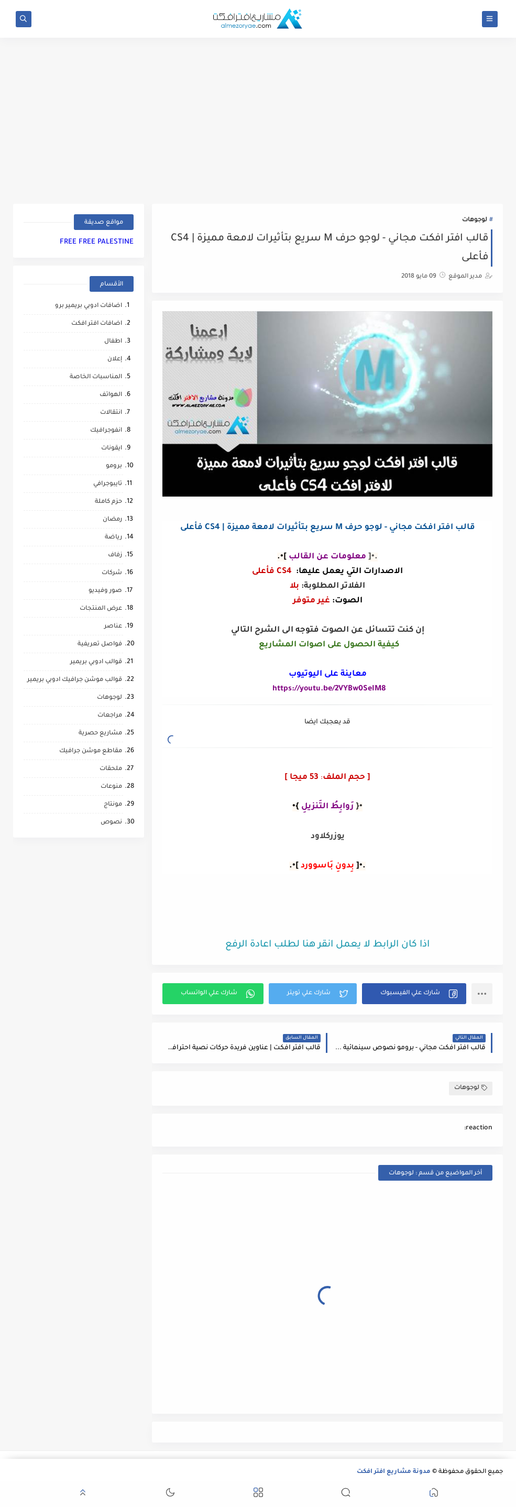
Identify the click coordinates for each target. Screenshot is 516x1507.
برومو (114, 466)
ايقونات (111, 448)
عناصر (113, 626)
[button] (414, 993)
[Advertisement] (301, 905)
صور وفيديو (105, 591)
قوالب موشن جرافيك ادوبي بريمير (74, 680)
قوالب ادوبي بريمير (96, 662)
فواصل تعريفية (100, 644)
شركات (112, 573)
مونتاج (113, 804)
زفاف (115, 555)
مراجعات (109, 715)
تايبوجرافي (107, 484)
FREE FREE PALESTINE (97, 242)
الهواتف (111, 395)
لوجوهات (474, 220)
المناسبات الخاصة (96, 377)
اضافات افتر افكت (96, 324)
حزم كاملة (108, 502)
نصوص (111, 822)
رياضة (113, 537)
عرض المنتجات (101, 609)
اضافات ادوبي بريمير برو (88, 306)
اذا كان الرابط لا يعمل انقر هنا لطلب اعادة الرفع (327, 945)
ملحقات (111, 769)
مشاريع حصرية (100, 733)
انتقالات (111, 413)
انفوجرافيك (106, 430)
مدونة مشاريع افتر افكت (394, 1472)
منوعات (111, 787)
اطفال (113, 341)
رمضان (112, 519)
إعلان (114, 359)
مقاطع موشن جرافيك (90, 751)
